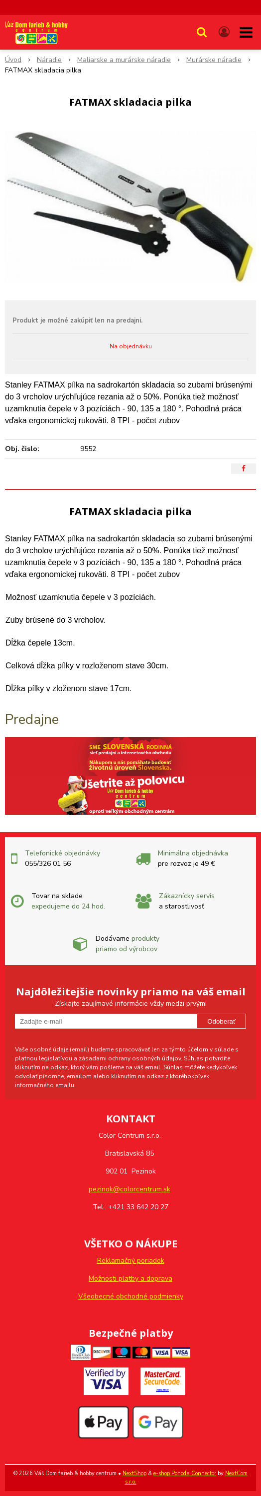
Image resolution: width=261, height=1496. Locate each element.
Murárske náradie (214, 60)
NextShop (134, 1473)
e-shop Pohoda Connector (184, 1473)
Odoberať (221, 1021)
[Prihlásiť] (224, 32)
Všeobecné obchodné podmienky (130, 1296)
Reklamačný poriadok (130, 1260)
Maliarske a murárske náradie (124, 60)
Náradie (49, 60)
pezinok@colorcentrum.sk (129, 1189)
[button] (202, 32)
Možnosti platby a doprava (130, 1278)
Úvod (13, 60)
